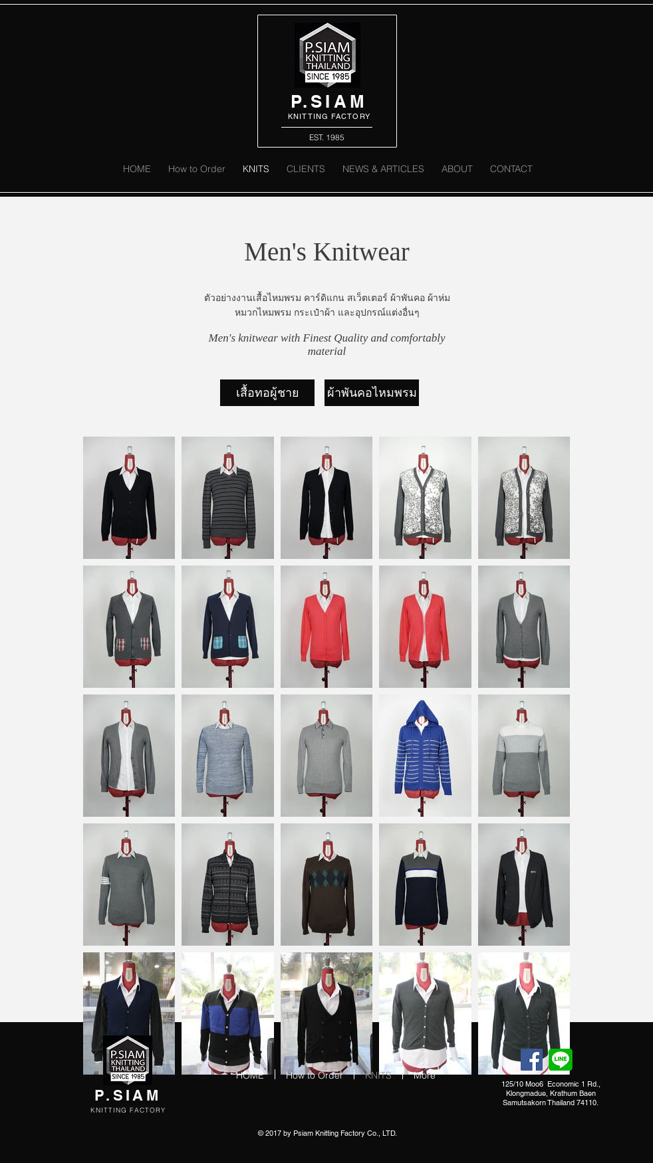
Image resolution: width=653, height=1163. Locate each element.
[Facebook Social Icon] (532, 1060)
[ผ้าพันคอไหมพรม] (372, 392)
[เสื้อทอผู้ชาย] (267, 392)
